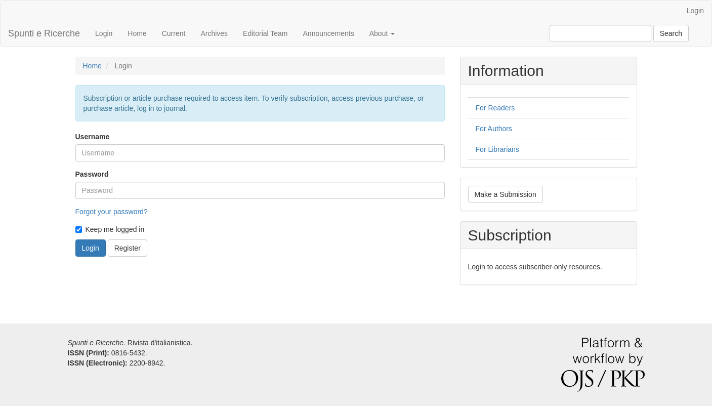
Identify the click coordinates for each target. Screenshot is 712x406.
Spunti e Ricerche (44, 33)
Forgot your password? (111, 212)
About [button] (382, 33)
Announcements (328, 33)
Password (92, 174)
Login (695, 11)
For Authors (494, 129)
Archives (214, 33)
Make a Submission (505, 194)
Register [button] (127, 248)
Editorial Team (265, 33)
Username (92, 137)
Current (174, 33)
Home (137, 33)
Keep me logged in (110, 229)
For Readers (495, 108)
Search (671, 33)
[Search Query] (600, 33)
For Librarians (497, 149)
